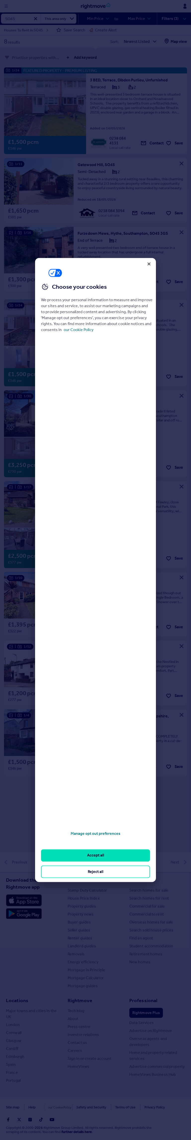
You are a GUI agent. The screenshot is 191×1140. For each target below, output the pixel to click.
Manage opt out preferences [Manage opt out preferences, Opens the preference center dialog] (95, 833)
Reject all (95, 871)
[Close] (148, 263)
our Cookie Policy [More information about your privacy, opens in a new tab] (79, 329)
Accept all (95, 855)
